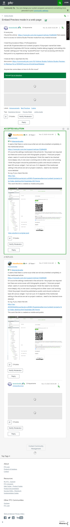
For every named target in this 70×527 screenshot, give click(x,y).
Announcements (14, 108)
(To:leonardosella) (12, 138)
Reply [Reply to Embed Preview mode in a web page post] (24, 122)
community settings (41, 11)
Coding (33, 108)
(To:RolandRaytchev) (18, 386)
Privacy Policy (19, 513)
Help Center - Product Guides (13, 486)
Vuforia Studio (8, 16)
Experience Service (14, 112)
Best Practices (25, 108)
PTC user (7, 505)
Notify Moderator (25, 116)
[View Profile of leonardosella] (13, 27)
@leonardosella (17, 141)
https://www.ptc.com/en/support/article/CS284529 (37, 35)
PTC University (8, 484)
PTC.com (7, 467)
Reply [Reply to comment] (14, 250)
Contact (6, 471)
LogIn (66, 2)
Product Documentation (11, 488)
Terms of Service (9, 513)
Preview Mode (27, 112)
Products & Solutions (10, 469)
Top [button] (2, 522)
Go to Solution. (16, 75)
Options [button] (68, 15)
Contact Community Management (36, 447)
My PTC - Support (9, 481)
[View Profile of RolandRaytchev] (18, 135)
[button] (59, 27)
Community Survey (68, 31)
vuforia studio (38, 112)
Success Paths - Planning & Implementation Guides (12, 492)
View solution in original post (18, 233)
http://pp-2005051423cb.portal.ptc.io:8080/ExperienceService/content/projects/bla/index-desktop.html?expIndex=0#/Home (35, 178)
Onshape (6, 503)
